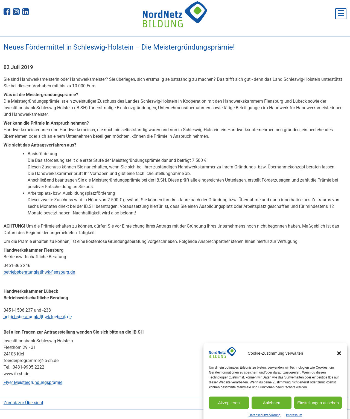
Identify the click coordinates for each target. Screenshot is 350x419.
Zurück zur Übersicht (23, 402)
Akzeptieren (229, 406)
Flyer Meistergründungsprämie (33, 382)
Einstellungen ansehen (318, 406)
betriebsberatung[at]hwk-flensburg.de (39, 272)
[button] (339, 357)
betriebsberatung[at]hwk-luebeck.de (38, 316)
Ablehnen (271, 406)
